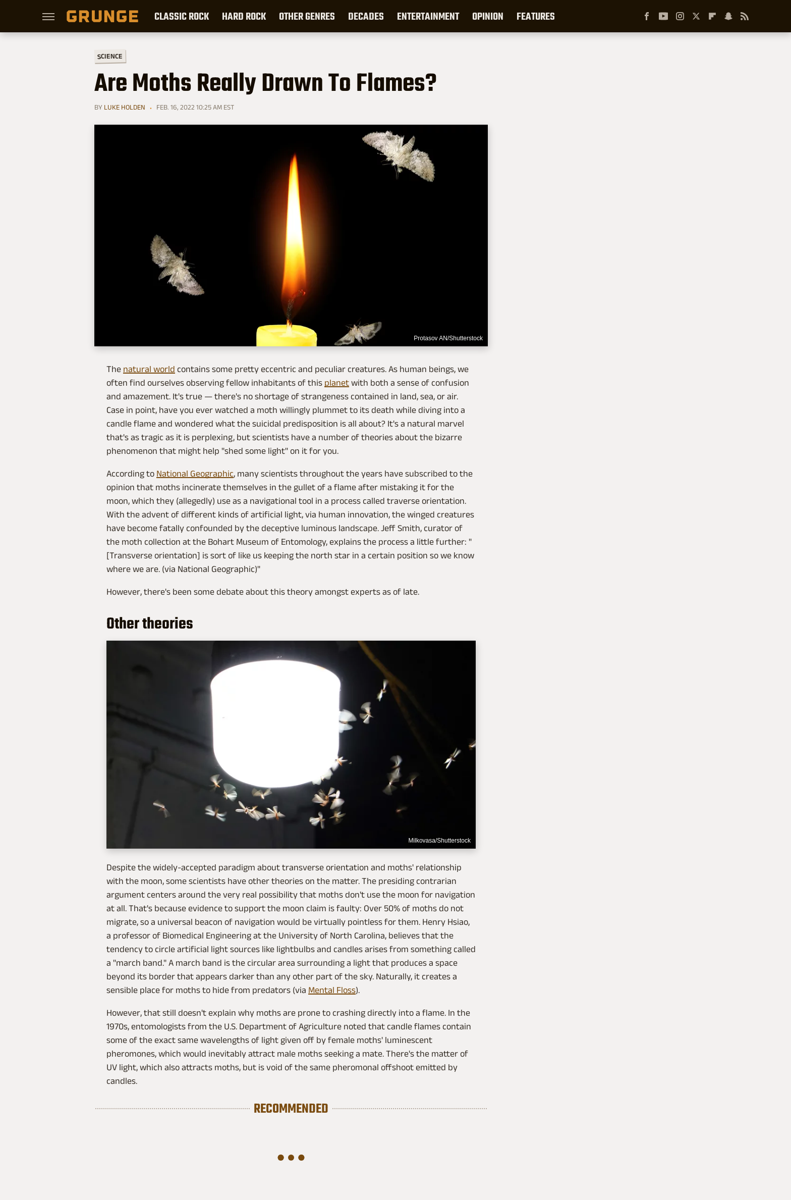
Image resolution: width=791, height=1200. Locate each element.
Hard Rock (244, 16)
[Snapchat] (728, 16)
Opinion (487, 16)
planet (336, 383)
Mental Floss (332, 990)
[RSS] (745, 16)
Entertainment (428, 16)
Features (536, 16)
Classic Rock (181, 16)
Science (110, 55)
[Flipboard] (712, 16)
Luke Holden (124, 107)
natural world (149, 369)
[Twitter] (696, 16)
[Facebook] (647, 16)
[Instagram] (680, 16)
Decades (366, 16)
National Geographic (195, 473)
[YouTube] (663, 16)
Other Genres (307, 16)
